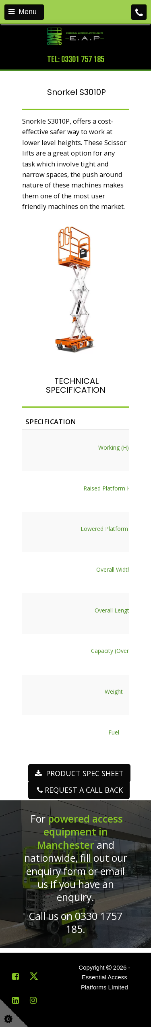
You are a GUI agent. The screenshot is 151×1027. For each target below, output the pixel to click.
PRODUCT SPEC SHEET (79, 773)
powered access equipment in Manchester (80, 832)
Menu (22, 12)
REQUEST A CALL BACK (79, 790)
